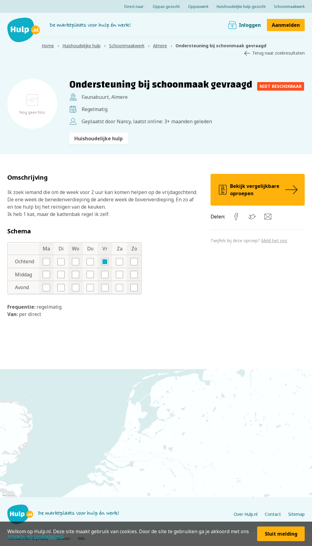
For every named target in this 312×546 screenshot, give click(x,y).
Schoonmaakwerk (289, 6)
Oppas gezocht (166, 6)
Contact (273, 514)
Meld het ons (274, 240)
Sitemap (296, 514)
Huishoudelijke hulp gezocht (241, 6)
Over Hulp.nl (245, 514)
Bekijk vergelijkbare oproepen (257, 190)
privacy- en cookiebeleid (35, 536)
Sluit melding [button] (281, 533)
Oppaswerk (198, 6)
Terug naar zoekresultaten (278, 53)
